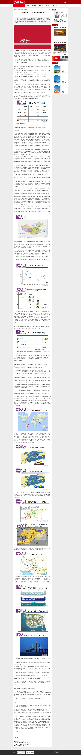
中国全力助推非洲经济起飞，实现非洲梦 (61, 21)
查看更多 (65, 54)
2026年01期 (63, 91)
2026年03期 (63, 71)
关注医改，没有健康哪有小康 (60, 27)
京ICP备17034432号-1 (62, 751)
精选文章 (34, 5)
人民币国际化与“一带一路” (19, 741)
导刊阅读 (48, 5)
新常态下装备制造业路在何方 (60, 42)
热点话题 (41, 5)
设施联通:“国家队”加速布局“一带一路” (21, 742)
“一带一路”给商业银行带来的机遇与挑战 (22, 744)
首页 (28, 5)
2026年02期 (63, 81)
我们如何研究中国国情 (58, 19)
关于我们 (55, 5)
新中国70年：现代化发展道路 (59, 20)
